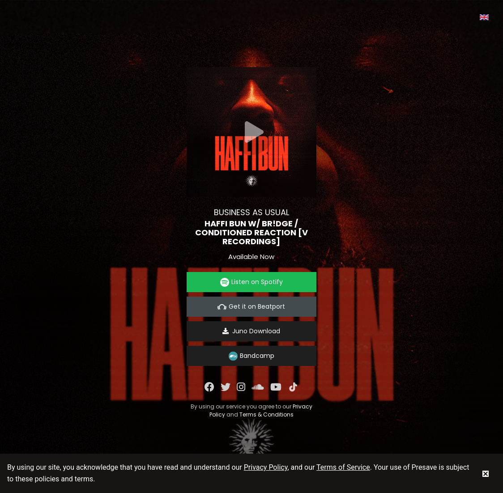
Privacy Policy (266, 467)
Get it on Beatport (251, 306)
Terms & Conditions (266, 414)
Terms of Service (343, 467)
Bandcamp (251, 356)
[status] (485, 473)
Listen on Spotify (251, 282)
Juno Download (251, 331)
